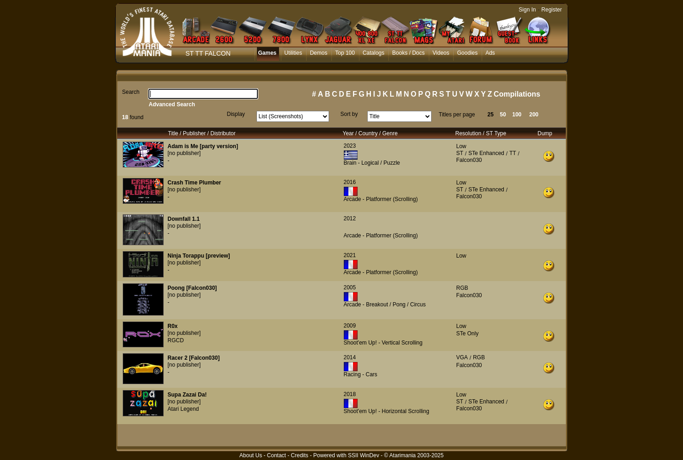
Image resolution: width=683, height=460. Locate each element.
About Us (250, 455)
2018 (350, 394)
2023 (350, 146)
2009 (350, 325)
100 (517, 114)
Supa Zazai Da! (187, 394)
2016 (350, 182)
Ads (490, 53)
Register (551, 9)
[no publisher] (184, 153)
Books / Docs (408, 53)
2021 (350, 255)
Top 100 (345, 53)
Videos (441, 53)
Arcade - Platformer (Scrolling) (381, 199)
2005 (350, 287)
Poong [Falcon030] (192, 288)
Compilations (517, 94)
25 (491, 114)
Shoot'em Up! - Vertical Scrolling (383, 342)
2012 (350, 218)
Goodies (467, 53)
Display (236, 114)
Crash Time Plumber (194, 182)
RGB (462, 288)
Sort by (349, 114)
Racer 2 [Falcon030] (194, 358)
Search (131, 92)
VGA (462, 357)
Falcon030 (469, 160)
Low (461, 146)
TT (512, 153)
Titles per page (457, 114)
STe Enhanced (486, 153)
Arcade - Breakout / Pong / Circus (385, 304)
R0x (173, 326)
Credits (299, 455)
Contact (276, 455)
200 (534, 114)
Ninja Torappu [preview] (199, 256)
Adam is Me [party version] (203, 146)
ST (459, 153)
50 (503, 114)
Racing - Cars (360, 374)
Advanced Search (172, 104)
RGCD (176, 340)
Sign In (527, 9)
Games (267, 53)
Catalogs (373, 53)
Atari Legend (183, 409)
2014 (350, 357)
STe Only (467, 333)
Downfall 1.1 (184, 219)
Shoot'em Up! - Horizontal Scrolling (386, 411)
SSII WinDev (363, 455)
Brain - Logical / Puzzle (372, 163)
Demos (318, 53)
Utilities (293, 53)
